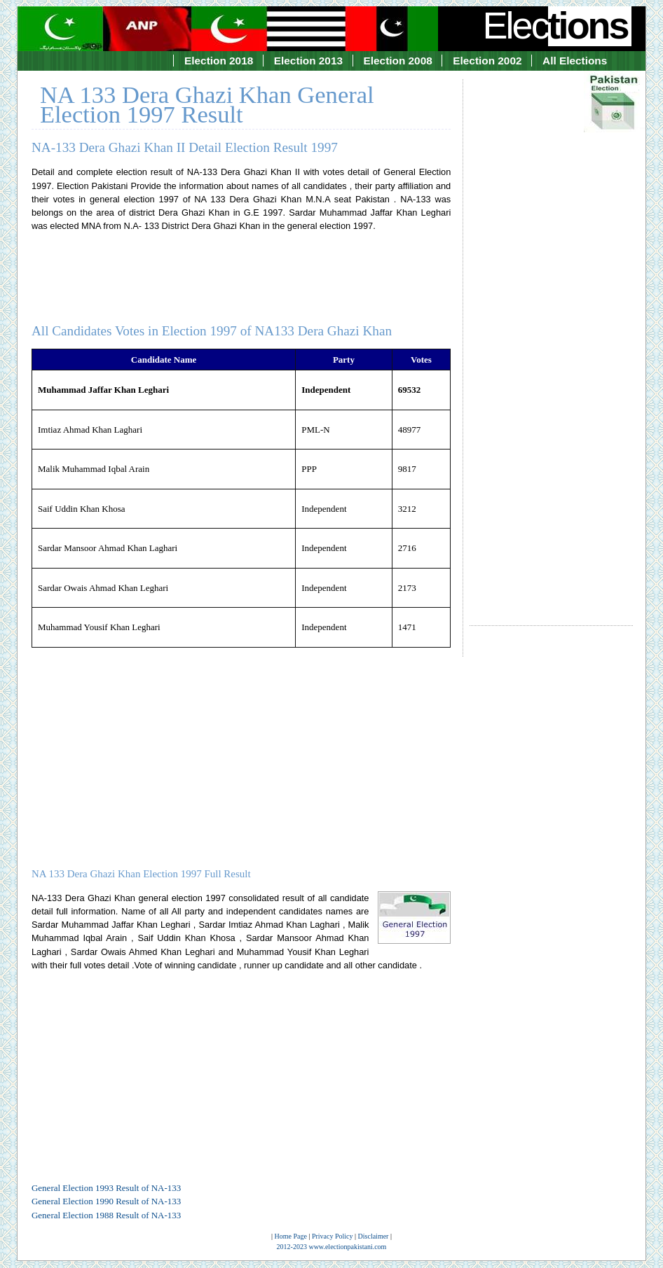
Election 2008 (398, 61)
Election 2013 (308, 61)
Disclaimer (373, 1236)
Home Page (291, 1236)
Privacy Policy (332, 1236)
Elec (557, 25)
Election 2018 (218, 61)
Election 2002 (487, 61)
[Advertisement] (551, 340)
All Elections (574, 61)
